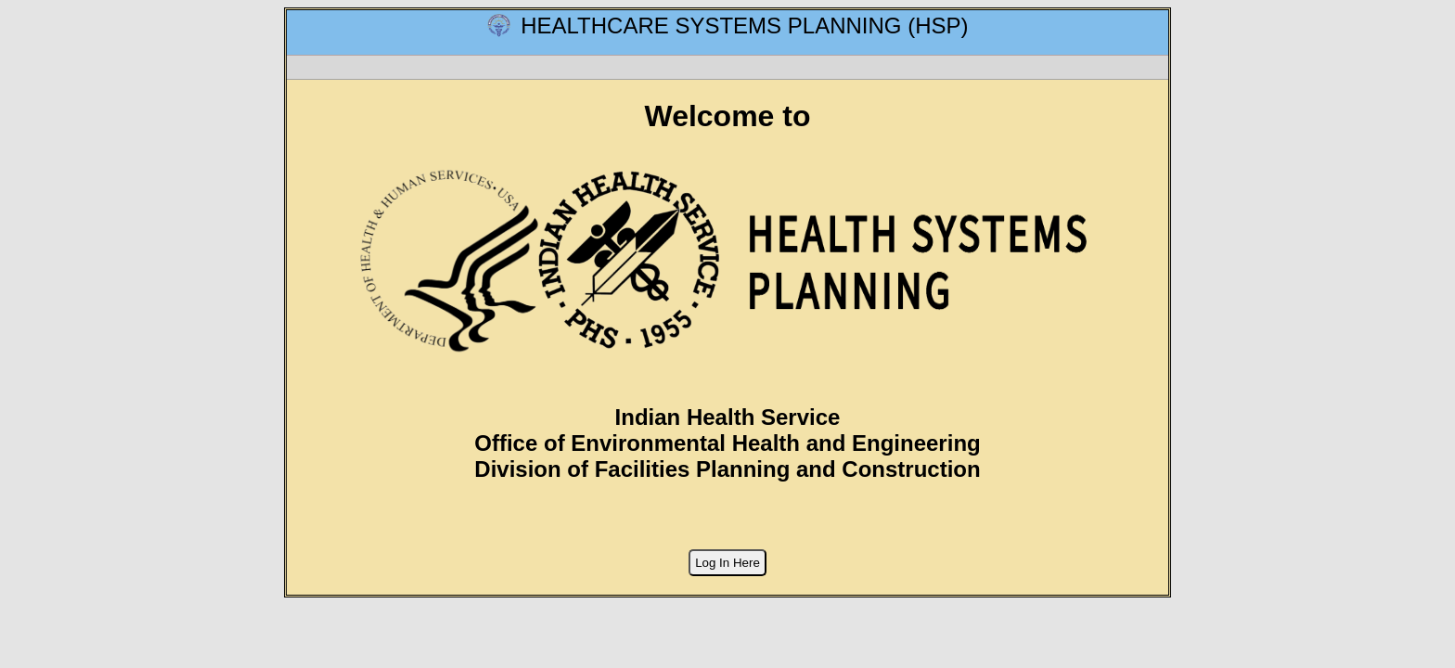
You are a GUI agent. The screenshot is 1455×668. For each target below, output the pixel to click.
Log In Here (727, 563)
